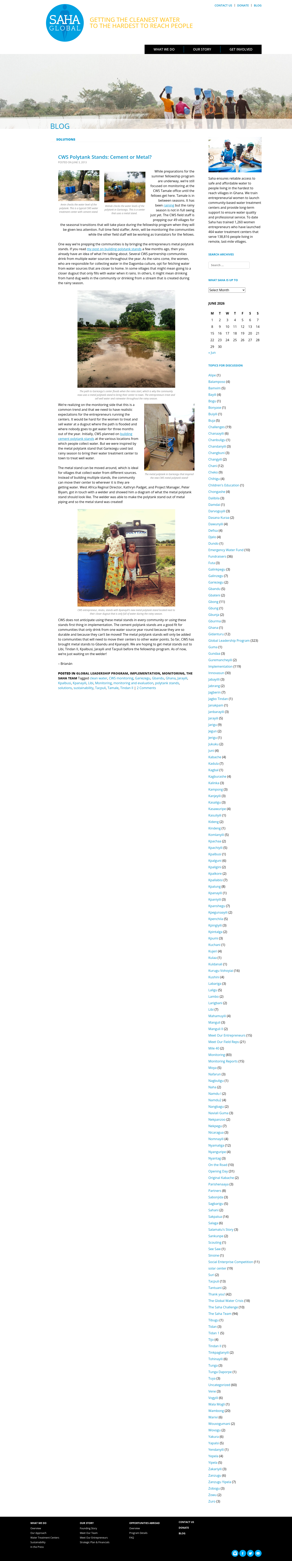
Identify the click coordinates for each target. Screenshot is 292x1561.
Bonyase (214, 407)
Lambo (213, 996)
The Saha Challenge (223, 1307)
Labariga (214, 983)
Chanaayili (216, 433)
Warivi (213, 1417)
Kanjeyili (214, 796)
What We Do (164, 49)
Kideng (213, 822)
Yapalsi (213, 1443)
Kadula (213, 763)
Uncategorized (219, 1385)
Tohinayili (215, 1359)
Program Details (138, 1533)
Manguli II (215, 1029)
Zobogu (214, 1488)
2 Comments (146, 688)
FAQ (131, 1537)
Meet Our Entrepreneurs (227, 1035)
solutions (65, 688)
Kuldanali (215, 964)
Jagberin (214, 692)
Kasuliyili (214, 815)
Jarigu (212, 724)
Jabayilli (214, 679)
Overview (35, 1528)
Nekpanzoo (217, 1119)
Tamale (112, 688)
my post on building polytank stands (114, 249)
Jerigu (212, 737)
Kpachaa (214, 841)
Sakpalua (215, 1216)
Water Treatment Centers (44, 1537)
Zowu (212, 1495)
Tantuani (215, 1288)
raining (169, 205)
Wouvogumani (219, 1423)
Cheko (213, 472)
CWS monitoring (121, 678)
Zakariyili (215, 1469)
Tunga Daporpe (220, 1372)
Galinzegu (215, 576)
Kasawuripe (217, 809)
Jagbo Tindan (218, 699)
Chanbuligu (217, 440)
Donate (243, 5)
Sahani (213, 1210)
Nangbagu (216, 1106)
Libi (90, 683)
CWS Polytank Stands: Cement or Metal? (105, 157)
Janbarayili (216, 712)
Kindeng (214, 828)
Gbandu (158, 678)
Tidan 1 (214, 1333)
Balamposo (216, 381)
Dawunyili (215, 524)
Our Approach (38, 1533)
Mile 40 (213, 1048)
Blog (258, 5)
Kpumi (213, 938)
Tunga (213, 1365)
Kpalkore (215, 873)
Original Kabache (221, 1178)
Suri (211, 1275)
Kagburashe (217, 776)
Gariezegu (142, 678)
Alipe (212, 375)
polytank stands (167, 683)
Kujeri (212, 951)
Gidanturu (216, 634)
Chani (212, 466)
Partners (214, 1190)
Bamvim (214, 388)
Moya (212, 1067)
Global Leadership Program (102, 673)
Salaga (213, 1223)
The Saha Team (220, 1313)
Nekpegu (215, 1126)
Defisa (213, 530)
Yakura (213, 1436)
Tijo (211, 1339)
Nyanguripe (217, 1152)
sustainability (83, 688)
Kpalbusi (64, 683)
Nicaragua (216, 1132)
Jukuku (213, 744)
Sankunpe (215, 1236)
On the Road (217, 1165)
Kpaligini (214, 867)
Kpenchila (215, 919)
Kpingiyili (215, 925)
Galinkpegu (216, 569)
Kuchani (214, 945)
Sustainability (37, 1542)
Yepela (213, 1456)
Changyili (215, 459)
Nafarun (214, 1074)
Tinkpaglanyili (218, 1352)
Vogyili (213, 1398)
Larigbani (215, 1003)
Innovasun (216, 673)
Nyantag (214, 1158)
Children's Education (223, 485)
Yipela (213, 1462)
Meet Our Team (89, 1533)
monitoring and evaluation (133, 683)
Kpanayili (79, 683)
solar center (217, 1268)
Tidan (212, 1326)
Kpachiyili (215, 847)
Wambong (216, 1411)
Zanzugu (214, 1475)
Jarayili (182, 678)
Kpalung (214, 886)
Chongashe (216, 491)
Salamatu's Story (221, 1229)
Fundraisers (217, 556)
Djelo (212, 537)
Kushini (214, 977)
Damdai (214, 504)
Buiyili (212, 414)
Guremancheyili (220, 660)
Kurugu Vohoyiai (220, 970)
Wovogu (214, 1430)
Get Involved (241, 49)
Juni (211, 750)
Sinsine (213, 1255)
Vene (212, 1391)
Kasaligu (214, 802)
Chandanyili (217, 446)
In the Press (37, 1547)
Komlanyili (216, 834)
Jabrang (214, 686)
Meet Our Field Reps (223, 1042)
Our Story (202, 49)
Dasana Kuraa (219, 517)
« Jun (212, 352)
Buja (211, 420)
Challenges (216, 427)
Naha (212, 1087)
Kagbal (213, 770)
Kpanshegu (216, 906)
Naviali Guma (218, 1113)
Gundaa (214, 653)
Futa (211, 563)
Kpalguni (215, 860)
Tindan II (126, 688)
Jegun (212, 731)
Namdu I (214, 1093)
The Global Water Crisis (226, 1300)
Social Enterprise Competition (230, 1262)
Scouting (214, 1242)
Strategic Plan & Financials (95, 1542)
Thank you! (216, 1294)
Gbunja (213, 614)
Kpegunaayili (218, 912)
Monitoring (173, 673)
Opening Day (218, 1171)
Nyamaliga (216, 1145)
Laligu (212, 990)
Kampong (215, 789)
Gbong (213, 601)
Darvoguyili (216, 511)
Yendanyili (216, 1449)
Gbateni (214, 595)
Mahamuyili (217, 1016)
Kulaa (212, 957)
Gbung (213, 608)
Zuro (212, 1501)
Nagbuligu (216, 1080)
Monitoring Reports (223, 1061)
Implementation (145, 673)
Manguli (214, 1022)
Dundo (213, 543)
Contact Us (223, 5)
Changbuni (216, 453)
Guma (213, 647)
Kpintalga (215, 932)
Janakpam (215, 705)
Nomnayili (216, 1139)
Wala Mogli (216, 1404)
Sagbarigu (215, 1203)
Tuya (212, 1378)
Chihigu (214, 479)
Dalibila (214, 498)
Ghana (171, 678)
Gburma (214, 621)
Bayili (212, 394)
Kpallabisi (215, 880)
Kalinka (213, 783)
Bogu (212, 401)
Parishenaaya (218, 1184)
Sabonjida (215, 1197)
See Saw (214, 1249)
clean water (98, 678)
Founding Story (88, 1528)
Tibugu (213, 1320)
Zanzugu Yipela (219, 1482)
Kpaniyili (214, 899)
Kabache (214, 757)
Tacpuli (100, 688)
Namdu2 (215, 1100)
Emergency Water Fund (226, 550)
